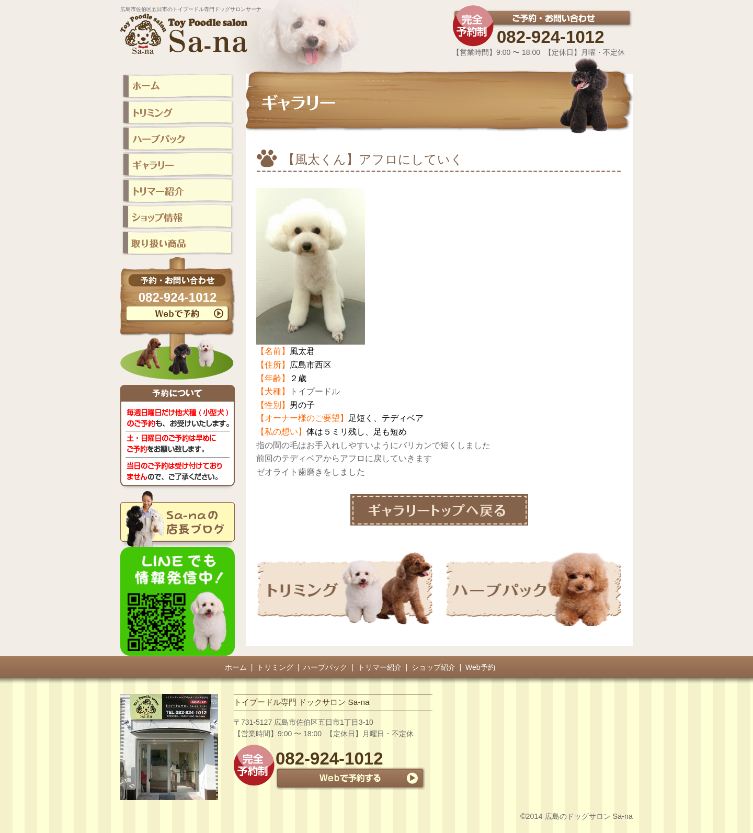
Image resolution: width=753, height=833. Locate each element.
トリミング (275, 667)
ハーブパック (325, 667)
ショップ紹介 (433, 667)
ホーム (236, 667)
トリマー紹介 (380, 667)
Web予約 (480, 667)
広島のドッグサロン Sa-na (589, 816)
